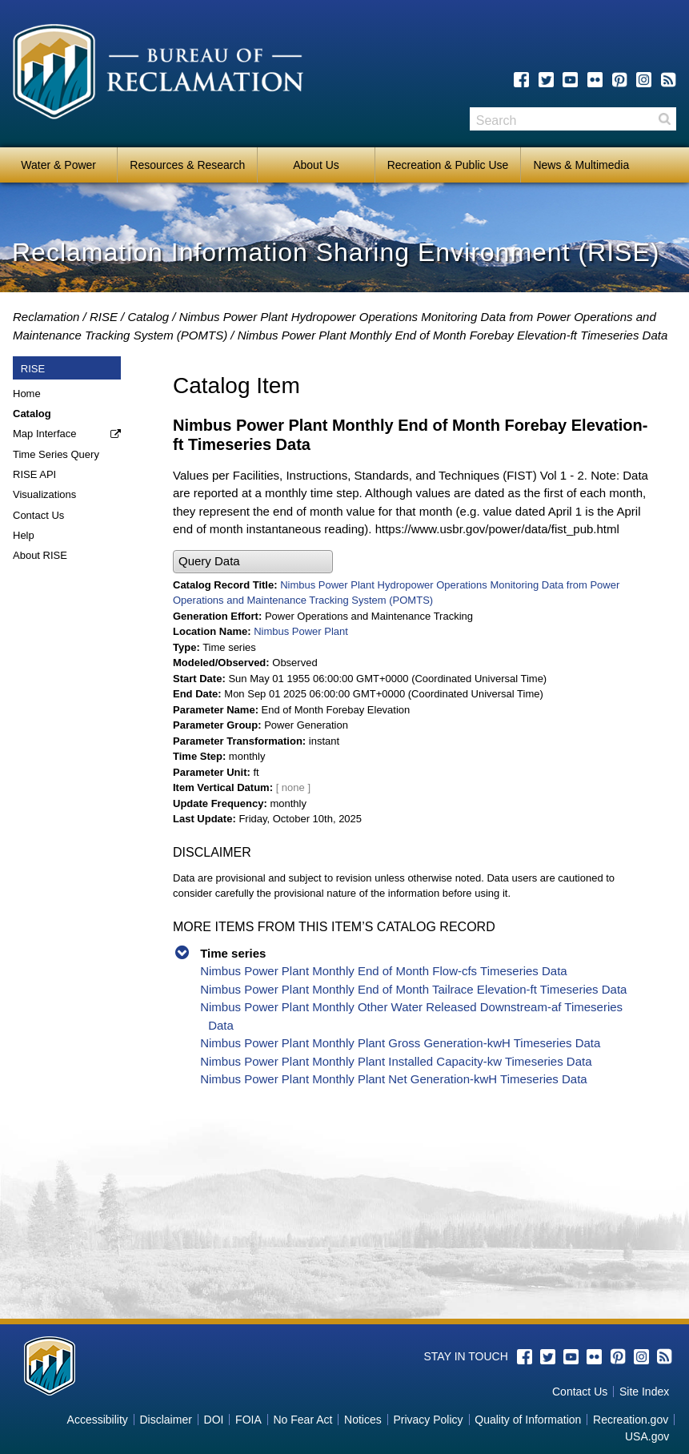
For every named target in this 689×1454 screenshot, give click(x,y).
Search (664, 119)
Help (23, 535)
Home (27, 394)
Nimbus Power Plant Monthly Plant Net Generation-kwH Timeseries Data (393, 1079)
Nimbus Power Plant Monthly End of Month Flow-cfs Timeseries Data (383, 971)
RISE (104, 316)
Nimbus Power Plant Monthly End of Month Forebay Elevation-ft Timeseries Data (453, 335)
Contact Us (38, 515)
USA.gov (647, 1436)
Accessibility (97, 1419)
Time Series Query (56, 454)
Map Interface (45, 434)
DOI (214, 1419)
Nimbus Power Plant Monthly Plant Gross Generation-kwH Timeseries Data (400, 1043)
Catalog (148, 316)
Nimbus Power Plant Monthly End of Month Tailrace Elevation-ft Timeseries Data (413, 989)
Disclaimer (166, 1419)
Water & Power (58, 165)
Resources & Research (187, 165)
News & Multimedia (581, 165)
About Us (316, 165)
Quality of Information (528, 1419)
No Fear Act (302, 1419)
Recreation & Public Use (448, 165)
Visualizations (44, 494)
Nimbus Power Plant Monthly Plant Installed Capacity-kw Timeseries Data (395, 1061)
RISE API (34, 474)
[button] (253, 561)
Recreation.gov (630, 1419)
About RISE (40, 555)
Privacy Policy (428, 1419)
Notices (363, 1419)
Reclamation (46, 316)
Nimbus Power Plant (301, 631)
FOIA (248, 1419)
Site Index (644, 1391)
